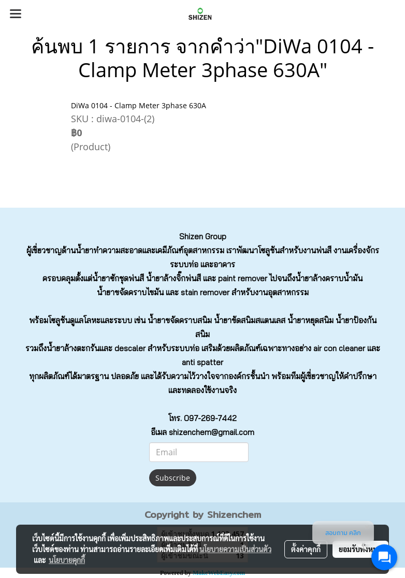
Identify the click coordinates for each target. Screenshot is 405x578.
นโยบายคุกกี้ (67, 560)
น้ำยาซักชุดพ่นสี (118, 278)
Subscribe (172, 478)
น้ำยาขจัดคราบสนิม (180, 320)
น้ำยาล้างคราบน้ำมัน (329, 278)
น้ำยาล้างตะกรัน (73, 348)
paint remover (242, 278)
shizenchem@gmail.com (211, 432)
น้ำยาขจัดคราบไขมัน (130, 292)
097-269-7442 (210, 418)
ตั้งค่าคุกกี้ (306, 549)
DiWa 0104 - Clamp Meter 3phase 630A (138, 105)
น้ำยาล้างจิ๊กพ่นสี (173, 278)
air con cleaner (339, 348)
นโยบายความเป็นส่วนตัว (235, 549)
